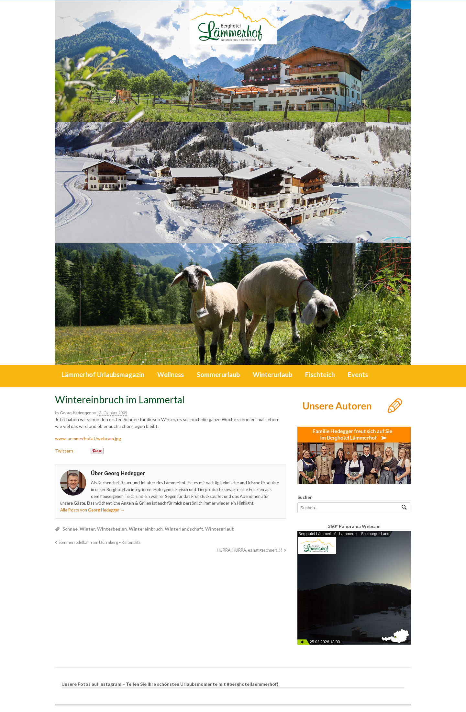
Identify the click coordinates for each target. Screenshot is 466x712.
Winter (87, 529)
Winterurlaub (272, 374)
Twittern (64, 451)
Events (358, 374)
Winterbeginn (112, 529)
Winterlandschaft (184, 529)
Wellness (170, 374)
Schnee (70, 529)
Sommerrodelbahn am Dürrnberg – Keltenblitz (99, 542)
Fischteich (320, 374)
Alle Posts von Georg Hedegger (92, 509)
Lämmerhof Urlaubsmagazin (102, 374)
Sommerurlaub (218, 374)
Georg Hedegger (75, 413)
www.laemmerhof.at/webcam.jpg (88, 438)
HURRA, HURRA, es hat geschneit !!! (249, 550)
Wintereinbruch (146, 529)
